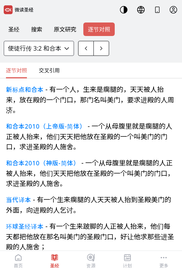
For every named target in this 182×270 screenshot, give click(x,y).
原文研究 (65, 29)
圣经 (13, 29)
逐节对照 (99, 29)
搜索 (36, 29)
